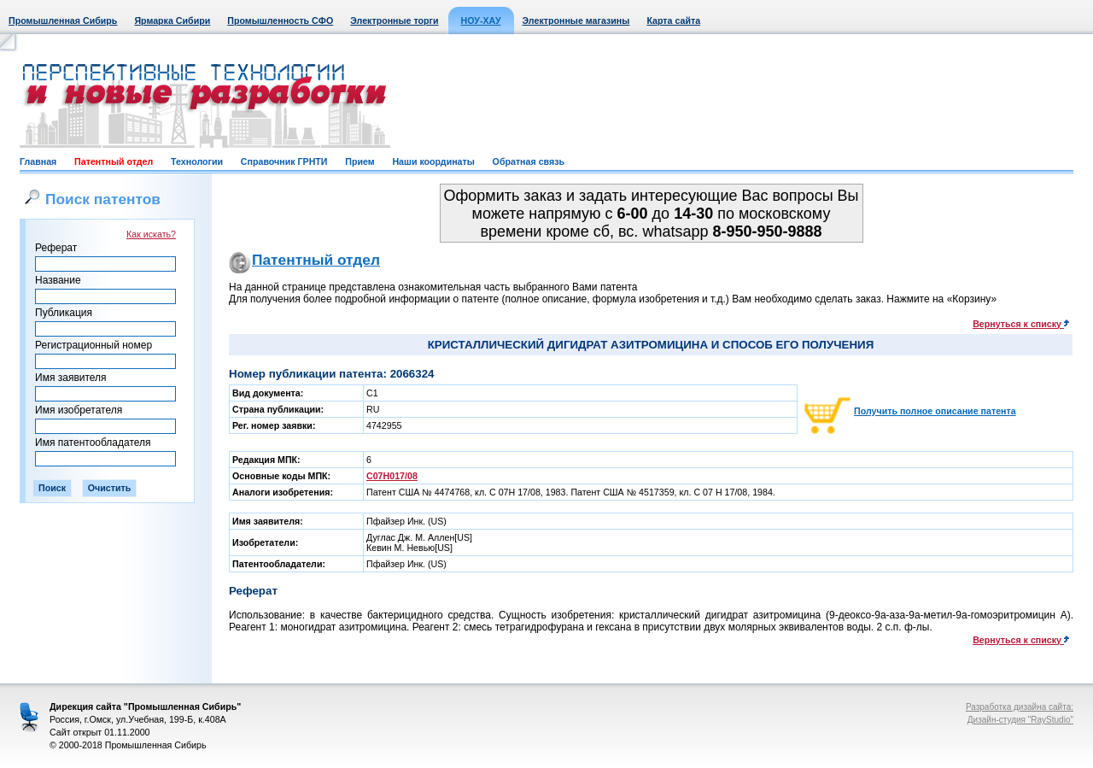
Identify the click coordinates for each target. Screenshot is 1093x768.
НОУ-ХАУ (481, 20)
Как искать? (151, 234)
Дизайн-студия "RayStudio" (1020, 719)
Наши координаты (433, 161)
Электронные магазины (576, 20)
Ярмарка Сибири (172, 20)
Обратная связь (528, 161)
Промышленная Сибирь (63, 20)
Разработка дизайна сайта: (1019, 707)
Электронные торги (394, 20)
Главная (38, 161)
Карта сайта (673, 20)
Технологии (197, 161)
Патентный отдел (113, 161)
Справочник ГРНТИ (284, 161)
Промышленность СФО (280, 20)
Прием (359, 161)
